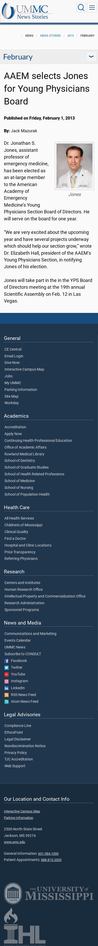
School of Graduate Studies (26, 467)
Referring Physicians (21, 559)
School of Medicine (19, 481)
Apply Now (13, 434)
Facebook (15, 661)
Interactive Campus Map (24, 369)
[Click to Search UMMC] (81, 7)
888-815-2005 (51, 860)
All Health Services (19, 518)
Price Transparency (20, 552)
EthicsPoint (13, 733)
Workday (11, 403)
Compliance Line (17, 726)
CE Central (12, 349)
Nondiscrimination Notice (24, 746)
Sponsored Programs (21, 610)
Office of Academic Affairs (25, 447)
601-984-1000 (48, 854)
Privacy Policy (15, 753)
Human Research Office (23, 590)
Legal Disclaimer (17, 739)
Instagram (16, 681)
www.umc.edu (14, 842)
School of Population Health (27, 494)
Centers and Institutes (22, 583)
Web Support (14, 766)
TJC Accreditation (18, 759)
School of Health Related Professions (34, 474)
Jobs (8, 376)
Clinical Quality (16, 532)
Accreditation (15, 427)
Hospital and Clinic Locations (27, 545)
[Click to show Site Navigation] (92, 7)
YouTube (14, 674)
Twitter (13, 668)
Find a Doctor (15, 539)
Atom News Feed (21, 702)
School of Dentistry (19, 461)
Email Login (13, 356)
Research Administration (24, 603)
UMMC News (14, 647)
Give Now (12, 363)
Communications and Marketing (30, 634)
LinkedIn (14, 688)
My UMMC (12, 383)
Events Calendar (17, 641)
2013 (70, 35)
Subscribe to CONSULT (22, 654)
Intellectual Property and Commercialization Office (44, 596)
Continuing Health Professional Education (38, 441)
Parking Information (20, 390)
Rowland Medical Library (24, 454)
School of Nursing (18, 488)
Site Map (11, 397)
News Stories (32, 17)
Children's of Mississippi (23, 525)
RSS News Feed (20, 695)
